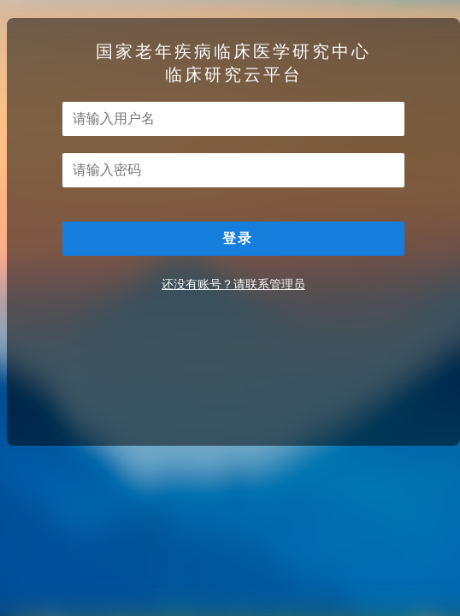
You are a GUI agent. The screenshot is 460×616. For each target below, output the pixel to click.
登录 (237, 238)
